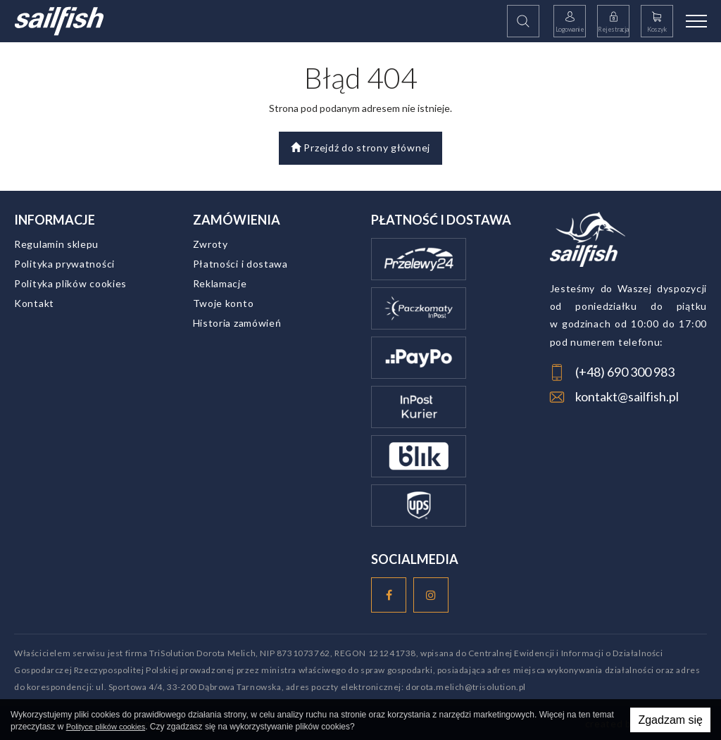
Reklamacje (220, 283)
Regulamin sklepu (56, 244)
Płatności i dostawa (240, 264)
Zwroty (210, 244)
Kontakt (34, 303)
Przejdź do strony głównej (360, 147)
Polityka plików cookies (70, 283)
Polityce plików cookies (106, 726)
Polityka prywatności (64, 264)
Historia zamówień (237, 323)
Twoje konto (223, 303)
